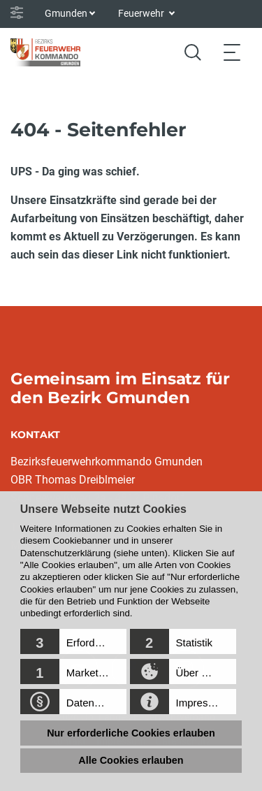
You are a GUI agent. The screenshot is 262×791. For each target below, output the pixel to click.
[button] (73, 641)
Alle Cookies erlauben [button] (130, 760)
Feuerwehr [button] (142, 13)
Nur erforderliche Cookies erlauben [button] (131, 733)
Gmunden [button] (66, 13)
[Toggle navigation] (232, 52)
